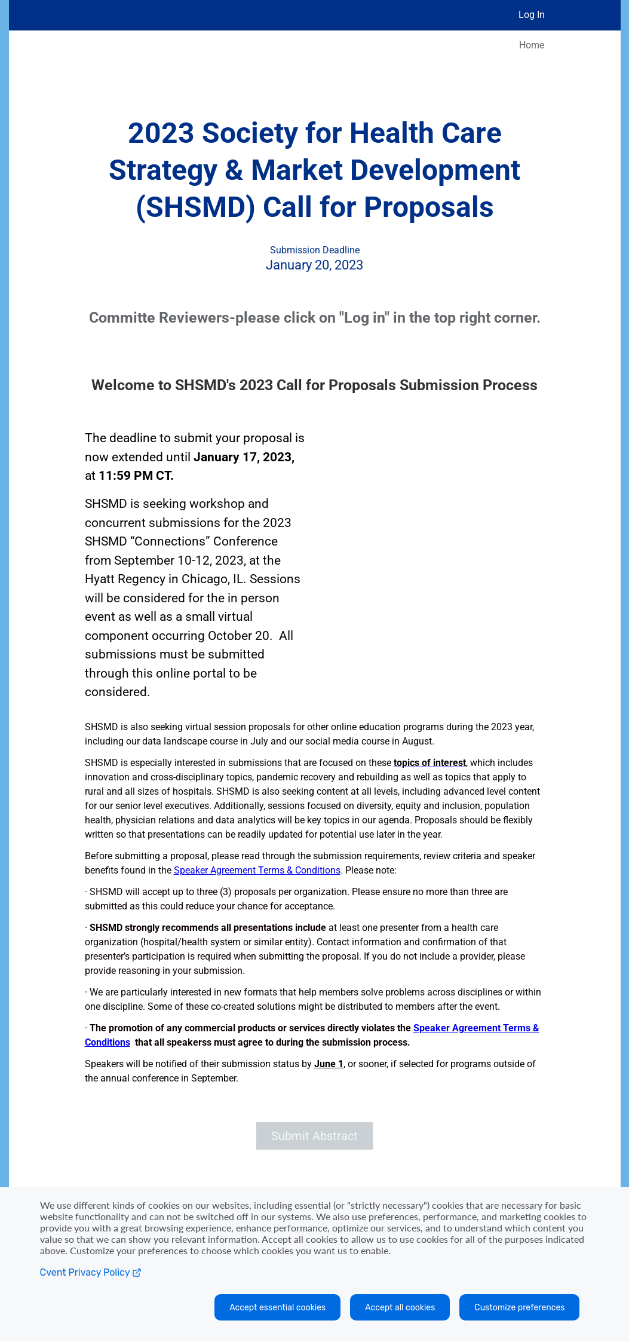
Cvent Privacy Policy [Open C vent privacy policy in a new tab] (91, 1272)
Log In (531, 14)
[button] (315, 1136)
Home (531, 45)
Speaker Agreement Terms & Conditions (257, 870)
